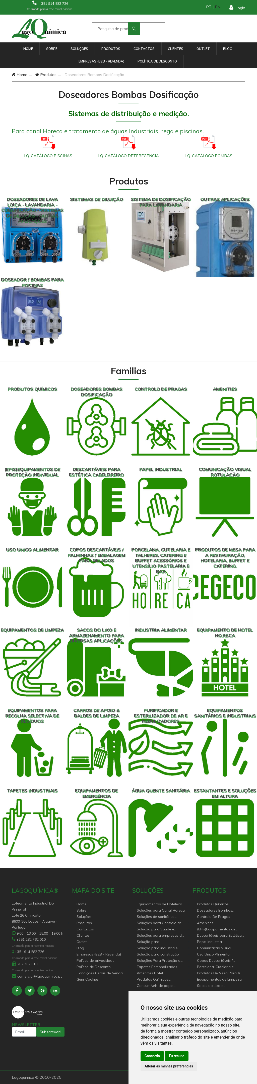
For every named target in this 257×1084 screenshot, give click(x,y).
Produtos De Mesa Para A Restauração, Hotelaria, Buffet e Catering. (218, 973)
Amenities (205, 923)
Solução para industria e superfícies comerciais (157, 948)
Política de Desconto (157, 61)
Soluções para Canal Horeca (161, 910)
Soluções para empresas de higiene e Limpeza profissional (160, 935)
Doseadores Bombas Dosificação (214, 910)
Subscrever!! (50, 1031)
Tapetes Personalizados (157, 967)
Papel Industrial (210, 941)
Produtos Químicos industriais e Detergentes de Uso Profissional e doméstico (160, 979)
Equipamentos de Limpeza (219, 979)
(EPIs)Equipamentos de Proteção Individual (216, 929)
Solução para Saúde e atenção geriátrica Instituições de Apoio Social (159, 929)
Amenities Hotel (150, 973)
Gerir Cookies (88, 979)
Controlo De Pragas (213, 916)
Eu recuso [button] (176, 1056)
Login (237, 7)
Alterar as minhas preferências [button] (169, 1066)
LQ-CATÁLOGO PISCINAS (48, 155)
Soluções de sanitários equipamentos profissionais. (160, 917)
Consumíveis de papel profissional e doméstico (157, 986)
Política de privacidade (95, 960)
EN (217, 6)
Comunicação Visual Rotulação (214, 948)
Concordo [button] (152, 1056)
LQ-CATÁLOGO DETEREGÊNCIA (128, 155)
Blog (227, 49)
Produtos (110, 49)
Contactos (144, 49)
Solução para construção (158, 954)
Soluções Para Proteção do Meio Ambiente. (160, 961)
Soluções (79, 49)
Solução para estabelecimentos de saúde (159, 942)
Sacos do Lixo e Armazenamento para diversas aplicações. (215, 986)
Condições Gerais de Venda (100, 973)
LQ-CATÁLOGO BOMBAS (208, 155)
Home (28, 49)
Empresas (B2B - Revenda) (101, 61)
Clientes (175, 49)
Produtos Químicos (213, 904)
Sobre (51, 49)
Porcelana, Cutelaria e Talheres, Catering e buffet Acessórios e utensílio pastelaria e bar (219, 967)
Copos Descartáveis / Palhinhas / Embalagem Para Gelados (216, 961)
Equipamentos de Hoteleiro (159, 904)
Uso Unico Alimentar (214, 954)
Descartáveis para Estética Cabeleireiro (219, 935)
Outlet (203, 49)
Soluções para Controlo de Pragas (159, 923)
